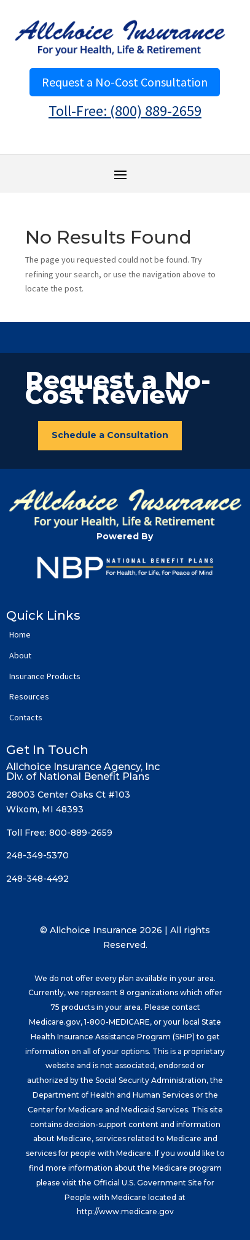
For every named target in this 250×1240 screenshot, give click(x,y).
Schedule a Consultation (110, 435)
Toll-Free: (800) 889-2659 (125, 110)
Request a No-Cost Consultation (125, 82)
